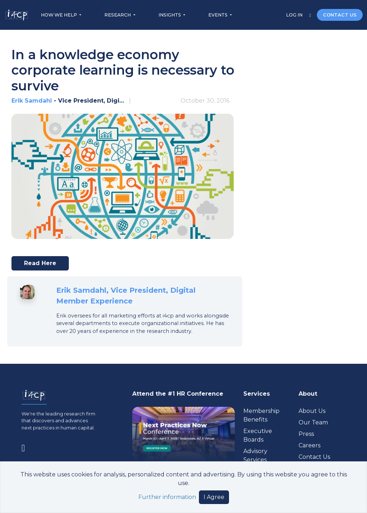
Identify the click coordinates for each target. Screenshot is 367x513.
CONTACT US (340, 15)
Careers (309, 445)
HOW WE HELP (59, 15)
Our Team (313, 422)
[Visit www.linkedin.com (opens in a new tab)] (26, 447)
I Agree (214, 497)
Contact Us (314, 456)
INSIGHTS (170, 15)
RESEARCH (118, 15)
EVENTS (218, 15)
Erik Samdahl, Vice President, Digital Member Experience (126, 295)
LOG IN (295, 15)
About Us (312, 411)
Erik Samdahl (31, 100)
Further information (167, 497)
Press (306, 433)
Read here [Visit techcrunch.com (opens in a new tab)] (43, 265)
